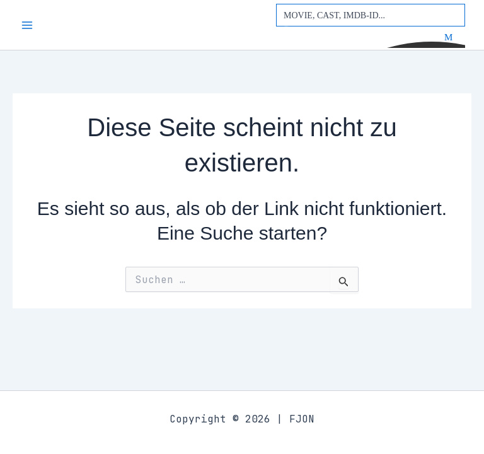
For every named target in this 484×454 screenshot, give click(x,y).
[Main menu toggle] (27, 25)
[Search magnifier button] (453, 37)
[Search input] (371, 15)
